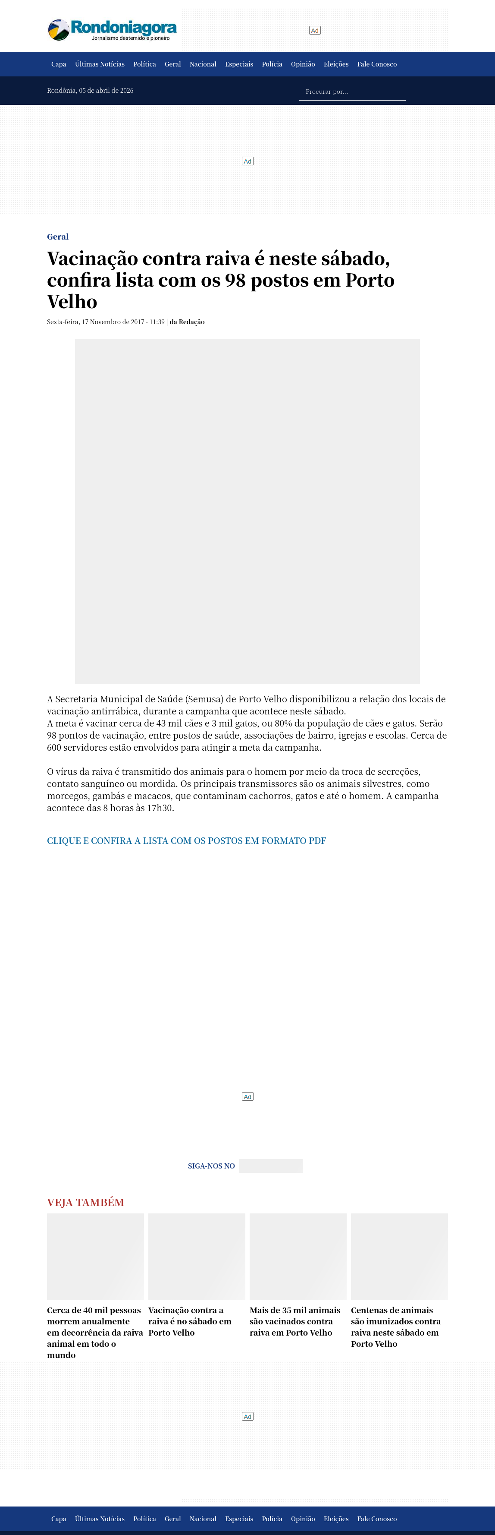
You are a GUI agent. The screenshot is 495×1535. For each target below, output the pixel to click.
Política (144, 64)
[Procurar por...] (352, 91)
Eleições (336, 64)
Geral (173, 64)
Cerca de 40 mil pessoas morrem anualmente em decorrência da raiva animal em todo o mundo (95, 1332)
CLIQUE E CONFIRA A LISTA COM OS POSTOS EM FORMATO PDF (186, 840)
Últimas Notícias (100, 64)
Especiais (239, 64)
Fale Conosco (377, 64)
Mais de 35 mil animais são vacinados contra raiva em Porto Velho (295, 1321)
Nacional (203, 64)
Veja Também (86, 1201)
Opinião (303, 64)
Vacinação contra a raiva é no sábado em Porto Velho (190, 1321)
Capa (58, 64)
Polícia (272, 64)
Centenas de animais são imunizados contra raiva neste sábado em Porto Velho (396, 1326)
